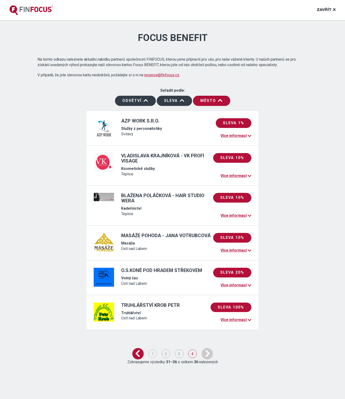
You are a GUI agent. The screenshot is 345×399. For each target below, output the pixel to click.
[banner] (31, 10)
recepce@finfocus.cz (161, 75)
